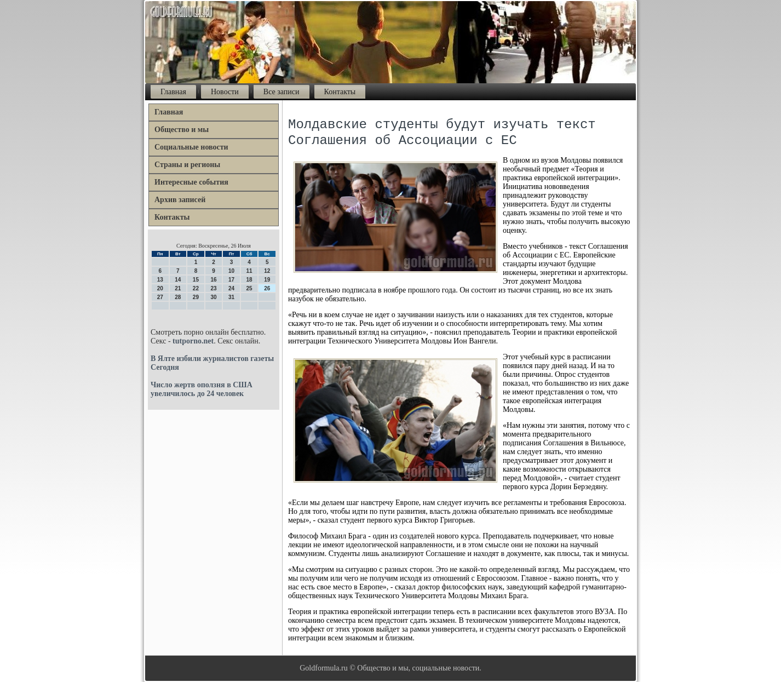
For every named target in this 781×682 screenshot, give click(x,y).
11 (249, 271)
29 (196, 297)
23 (213, 288)
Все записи (281, 92)
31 (231, 297)
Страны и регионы (187, 165)
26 (267, 288)
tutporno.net (193, 341)
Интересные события (191, 182)
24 (231, 288)
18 (249, 280)
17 (231, 280)
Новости (225, 92)
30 (213, 297)
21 (178, 288)
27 (160, 297)
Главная (173, 92)
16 (213, 280)
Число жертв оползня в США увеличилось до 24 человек (201, 389)
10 (231, 271)
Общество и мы (181, 129)
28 (178, 297)
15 (196, 280)
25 (249, 288)
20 (160, 288)
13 (160, 280)
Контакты (340, 92)
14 (178, 280)
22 (196, 288)
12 (267, 271)
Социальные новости (191, 147)
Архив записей (179, 200)
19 (267, 280)
